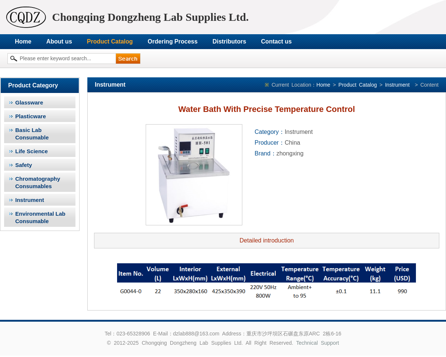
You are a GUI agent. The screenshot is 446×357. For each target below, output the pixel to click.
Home (23, 41)
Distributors (229, 41)
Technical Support (317, 343)
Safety (23, 165)
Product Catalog (110, 41)
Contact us (276, 41)
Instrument (29, 200)
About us (59, 41)
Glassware (29, 102)
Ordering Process (172, 41)
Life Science (31, 151)
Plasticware (30, 116)
